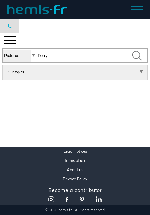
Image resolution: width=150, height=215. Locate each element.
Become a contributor (75, 190)
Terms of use (75, 160)
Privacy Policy (75, 179)
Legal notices (75, 151)
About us (75, 170)
